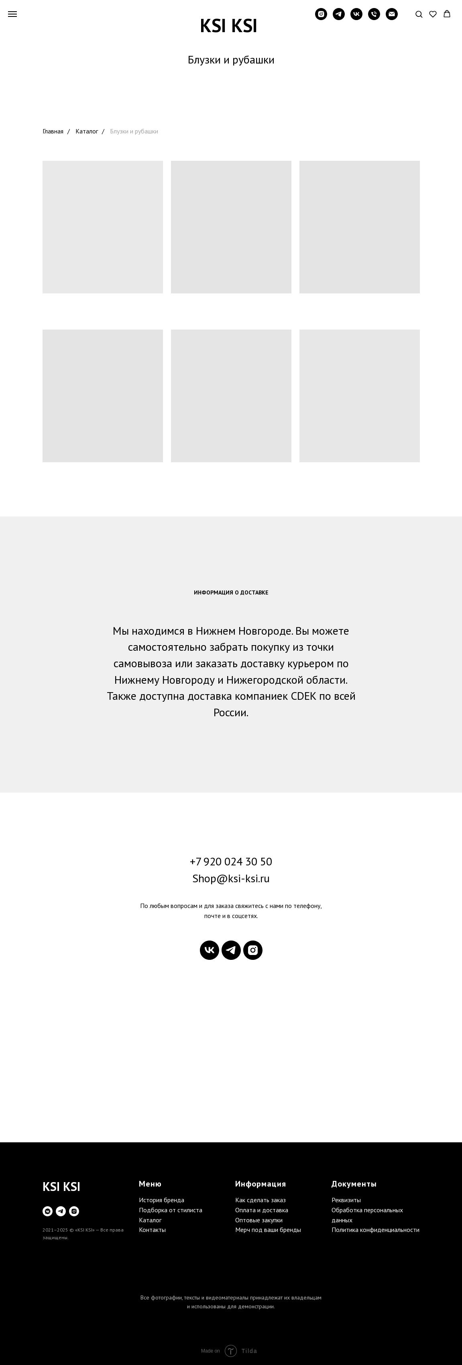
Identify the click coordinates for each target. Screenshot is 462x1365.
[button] (419, 14)
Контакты (152, 1230)
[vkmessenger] (48, 1211)
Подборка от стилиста (170, 1210)
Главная (53, 131)
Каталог (86, 131)
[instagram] (321, 17)
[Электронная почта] (392, 17)
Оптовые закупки (259, 1220)
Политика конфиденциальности (375, 1230)
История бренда (161, 1200)
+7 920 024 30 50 (231, 861)
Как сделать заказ (260, 1200)
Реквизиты (346, 1200)
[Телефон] (374, 17)
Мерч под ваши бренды (268, 1230)
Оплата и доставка (261, 1210)
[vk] (356, 17)
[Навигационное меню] (12, 14)
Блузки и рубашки (134, 131)
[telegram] (339, 17)
